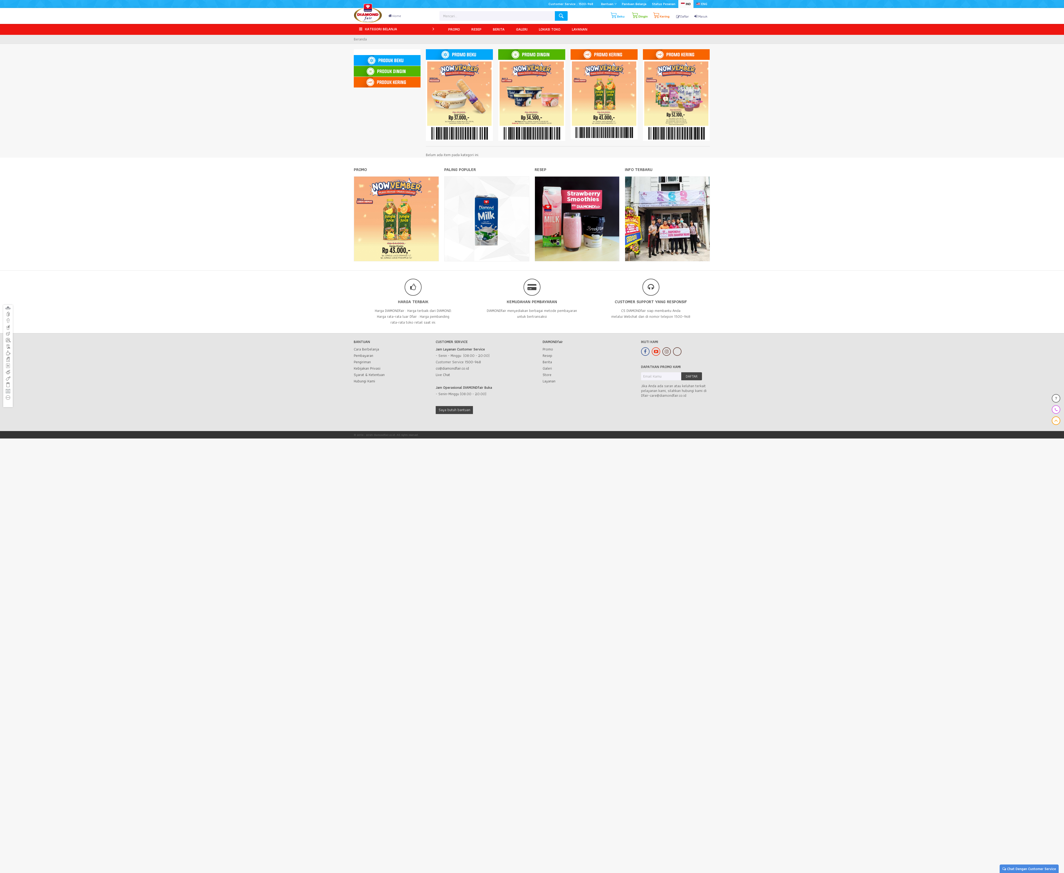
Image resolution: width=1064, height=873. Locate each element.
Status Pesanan (663, 4)
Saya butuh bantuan (454, 410)
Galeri (547, 368)
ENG (701, 4)
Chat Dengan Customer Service (1029, 869)
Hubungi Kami (364, 381)
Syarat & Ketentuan (369, 375)
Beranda (360, 39)
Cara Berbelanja (366, 349)
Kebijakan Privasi (367, 368)
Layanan (549, 381)
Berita (547, 362)
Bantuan (609, 4)
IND (686, 4)
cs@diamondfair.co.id (452, 368)
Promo (548, 349)
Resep (547, 355)
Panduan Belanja (634, 4)
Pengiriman (362, 362)
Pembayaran (363, 355)
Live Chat (443, 375)
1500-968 (473, 362)
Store (547, 375)
